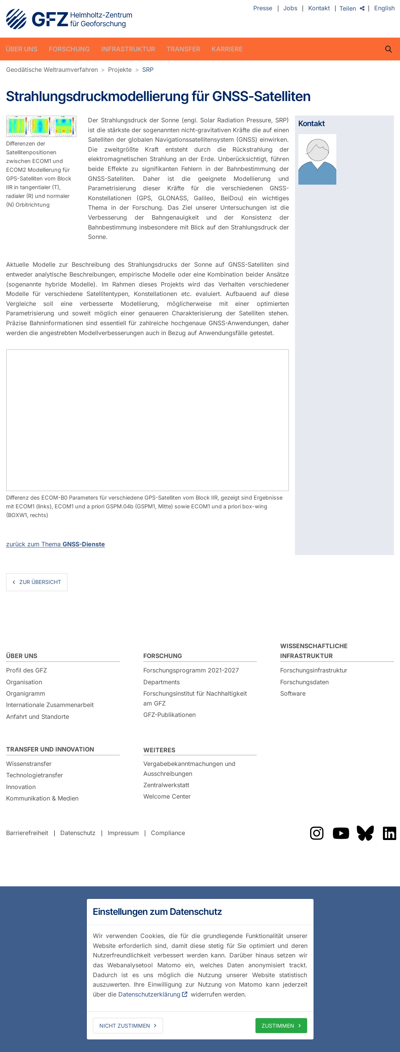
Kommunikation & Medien (42, 798)
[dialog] (200, 969)
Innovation (21, 787)
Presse (262, 8)
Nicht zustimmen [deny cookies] (124, 1025)
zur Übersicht (40, 582)
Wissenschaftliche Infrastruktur (314, 651)
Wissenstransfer (29, 763)
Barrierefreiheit (27, 833)
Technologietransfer (34, 775)
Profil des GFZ (26, 670)
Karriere (227, 49)
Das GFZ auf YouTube (340, 833)
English (384, 8)
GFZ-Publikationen (169, 714)
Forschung (69, 49)
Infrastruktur (128, 49)
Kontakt (319, 8)
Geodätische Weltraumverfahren (52, 69)
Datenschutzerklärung (149, 994)
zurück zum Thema (55, 544)
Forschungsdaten (304, 682)
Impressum (123, 833)
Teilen (347, 8)
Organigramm (25, 693)
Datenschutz (78, 833)
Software (293, 693)
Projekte (120, 69)
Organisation (24, 682)
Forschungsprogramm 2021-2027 (191, 670)
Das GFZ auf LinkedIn (389, 833)
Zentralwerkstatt (166, 785)
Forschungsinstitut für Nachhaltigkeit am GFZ (195, 698)
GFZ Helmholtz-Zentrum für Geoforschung (69, 19)
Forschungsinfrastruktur (313, 670)
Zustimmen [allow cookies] (278, 1025)
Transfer (183, 49)
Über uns (22, 49)
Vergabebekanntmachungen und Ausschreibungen (189, 768)
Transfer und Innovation (50, 749)
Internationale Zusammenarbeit (50, 705)
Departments (161, 682)
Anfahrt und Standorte (37, 716)
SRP (148, 69)
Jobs (290, 8)
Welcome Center (167, 796)
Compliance (168, 833)
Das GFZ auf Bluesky (365, 833)
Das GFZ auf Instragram (316, 833)
